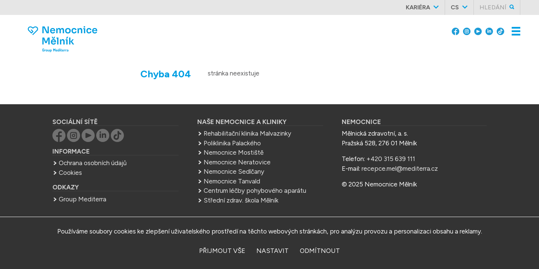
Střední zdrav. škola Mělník (241, 200)
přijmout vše (222, 250)
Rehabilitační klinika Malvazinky (247, 133)
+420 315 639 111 (390, 159)
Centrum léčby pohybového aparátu (255, 190)
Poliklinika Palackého (232, 143)
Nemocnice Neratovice (237, 162)
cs (455, 7)
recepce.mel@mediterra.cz (400, 168)
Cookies (70, 172)
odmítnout (320, 250)
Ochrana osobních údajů (93, 163)
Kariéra (418, 7)
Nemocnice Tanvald (232, 181)
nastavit (272, 250)
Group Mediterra (82, 199)
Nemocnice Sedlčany (234, 171)
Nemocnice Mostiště (234, 152)
